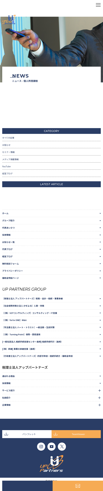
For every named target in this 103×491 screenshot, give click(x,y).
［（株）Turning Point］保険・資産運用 (21, 334)
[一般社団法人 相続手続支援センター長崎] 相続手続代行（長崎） (32, 341)
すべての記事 (8, 137)
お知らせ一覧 (8, 242)
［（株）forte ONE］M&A (14, 320)
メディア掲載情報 (10, 159)
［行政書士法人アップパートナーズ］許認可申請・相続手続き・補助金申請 (37, 355)
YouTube (6, 166)
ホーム (5, 213)
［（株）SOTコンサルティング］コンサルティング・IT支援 (29, 312)
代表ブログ (7, 249)
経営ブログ (7, 173)
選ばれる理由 (8, 376)
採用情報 (6, 234)
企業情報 (6, 404)
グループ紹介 (8, 220)
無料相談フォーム (10, 263)
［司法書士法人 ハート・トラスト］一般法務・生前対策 (28, 327)
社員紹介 (6, 397)
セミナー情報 (8, 152)
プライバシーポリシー (12, 270)
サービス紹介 (8, 390)
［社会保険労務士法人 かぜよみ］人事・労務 (23, 305)
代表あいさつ (8, 227)
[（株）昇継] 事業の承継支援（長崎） (19, 348)
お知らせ (6, 144)
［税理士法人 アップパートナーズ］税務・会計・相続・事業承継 (32, 298)
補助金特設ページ (10, 277)
